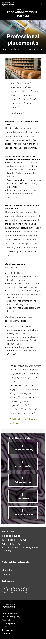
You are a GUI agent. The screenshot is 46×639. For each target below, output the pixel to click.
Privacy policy (8, 623)
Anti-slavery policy (11, 617)
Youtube (26, 590)
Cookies (6, 627)
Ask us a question (23, 482)
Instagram (12, 590)
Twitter (19, 589)
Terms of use (8, 630)
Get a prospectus (23, 466)
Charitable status (10, 613)
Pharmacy (6, 574)
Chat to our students (23, 514)
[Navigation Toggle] (35, 4)
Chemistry (7, 570)
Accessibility (8, 620)
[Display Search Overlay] (41, 4)
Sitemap (6, 633)
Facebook (5, 590)
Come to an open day (23, 450)
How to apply (23, 498)
